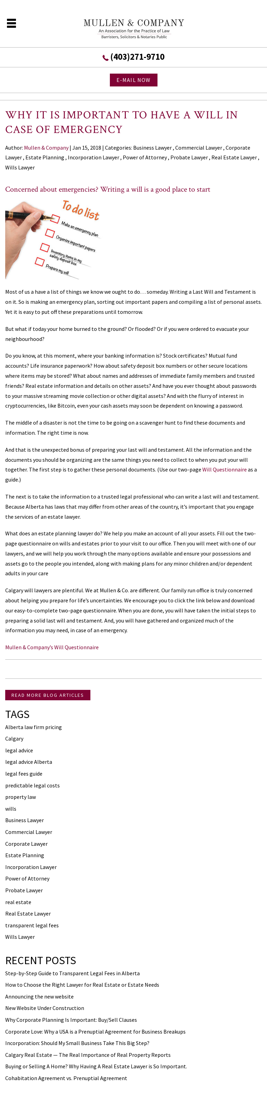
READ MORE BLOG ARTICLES (47, 695)
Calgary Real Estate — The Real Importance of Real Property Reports (88, 1054)
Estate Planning (44, 157)
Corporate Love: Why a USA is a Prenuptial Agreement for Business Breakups (95, 1031)
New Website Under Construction (44, 1007)
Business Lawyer (152, 147)
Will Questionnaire (224, 469)
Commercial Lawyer (198, 147)
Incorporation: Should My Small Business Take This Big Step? (77, 1042)
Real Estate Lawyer (234, 157)
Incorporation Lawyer (93, 157)
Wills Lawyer (20, 167)
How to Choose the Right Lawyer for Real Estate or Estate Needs (82, 984)
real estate (18, 902)
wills (10, 808)
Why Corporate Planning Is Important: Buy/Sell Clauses (71, 1019)
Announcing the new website (39, 996)
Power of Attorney (145, 157)
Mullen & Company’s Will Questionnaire (52, 647)
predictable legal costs (32, 785)
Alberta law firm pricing (33, 727)
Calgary (14, 738)
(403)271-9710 (137, 56)
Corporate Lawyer (26, 843)
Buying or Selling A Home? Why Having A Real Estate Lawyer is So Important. (96, 1066)
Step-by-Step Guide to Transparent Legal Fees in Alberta (72, 973)
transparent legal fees (32, 925)
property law (20, 796)
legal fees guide (23, 773)
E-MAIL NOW (133, 79)
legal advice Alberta (28, 761)
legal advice (19, 750)
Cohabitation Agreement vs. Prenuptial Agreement (66, 1078)
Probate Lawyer (189, 157)
